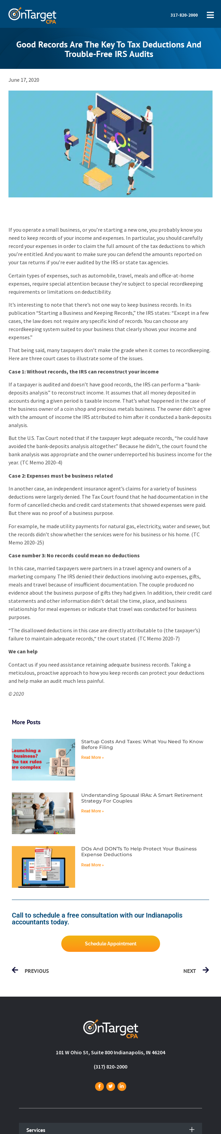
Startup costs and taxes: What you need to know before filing (142, 744)
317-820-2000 (184, 15)
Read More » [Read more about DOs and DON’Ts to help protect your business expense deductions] (92, 865)
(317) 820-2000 (110, 1066)
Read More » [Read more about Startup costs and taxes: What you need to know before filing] (92, 757)
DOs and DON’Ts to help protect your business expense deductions (139, 852)
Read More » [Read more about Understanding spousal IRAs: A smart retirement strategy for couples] (92, 811)
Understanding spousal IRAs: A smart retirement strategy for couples (142, 798)
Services (35, 1130)
